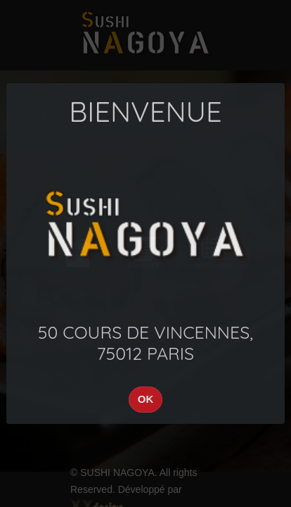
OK (146, 399)
